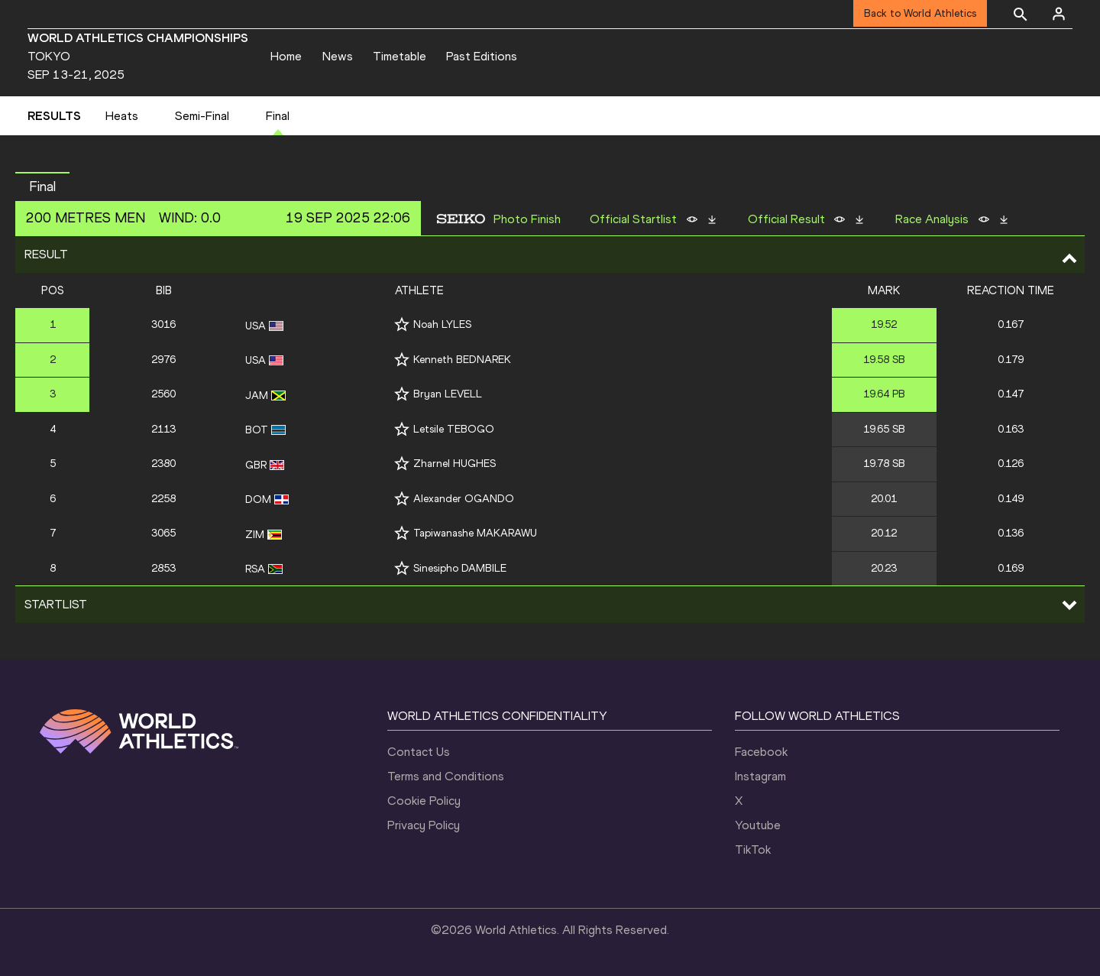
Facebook (761, 751)
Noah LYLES (442, 324)
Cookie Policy (424, 800)
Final (278, 116)
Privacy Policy (423, 825)
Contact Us (418, 751)
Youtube (758, 825)
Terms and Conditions (445, 776)
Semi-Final (202, 116)
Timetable (399, 56)
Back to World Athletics (920, 13)
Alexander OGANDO (463, 498)
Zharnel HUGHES (454, 463)
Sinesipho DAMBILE (459, 568)
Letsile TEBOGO (453, 429)
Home (286, 56)
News (337, 56)
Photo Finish (527, 219)
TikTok (753, 849)
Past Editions (481, 56)
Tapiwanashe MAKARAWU (475, 533)
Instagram (760, 776)
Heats (121, 116)
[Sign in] (1058, 13)
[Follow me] (401, 324)
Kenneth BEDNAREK (462, 359)
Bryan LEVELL (447, 393)
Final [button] (42, 186)
